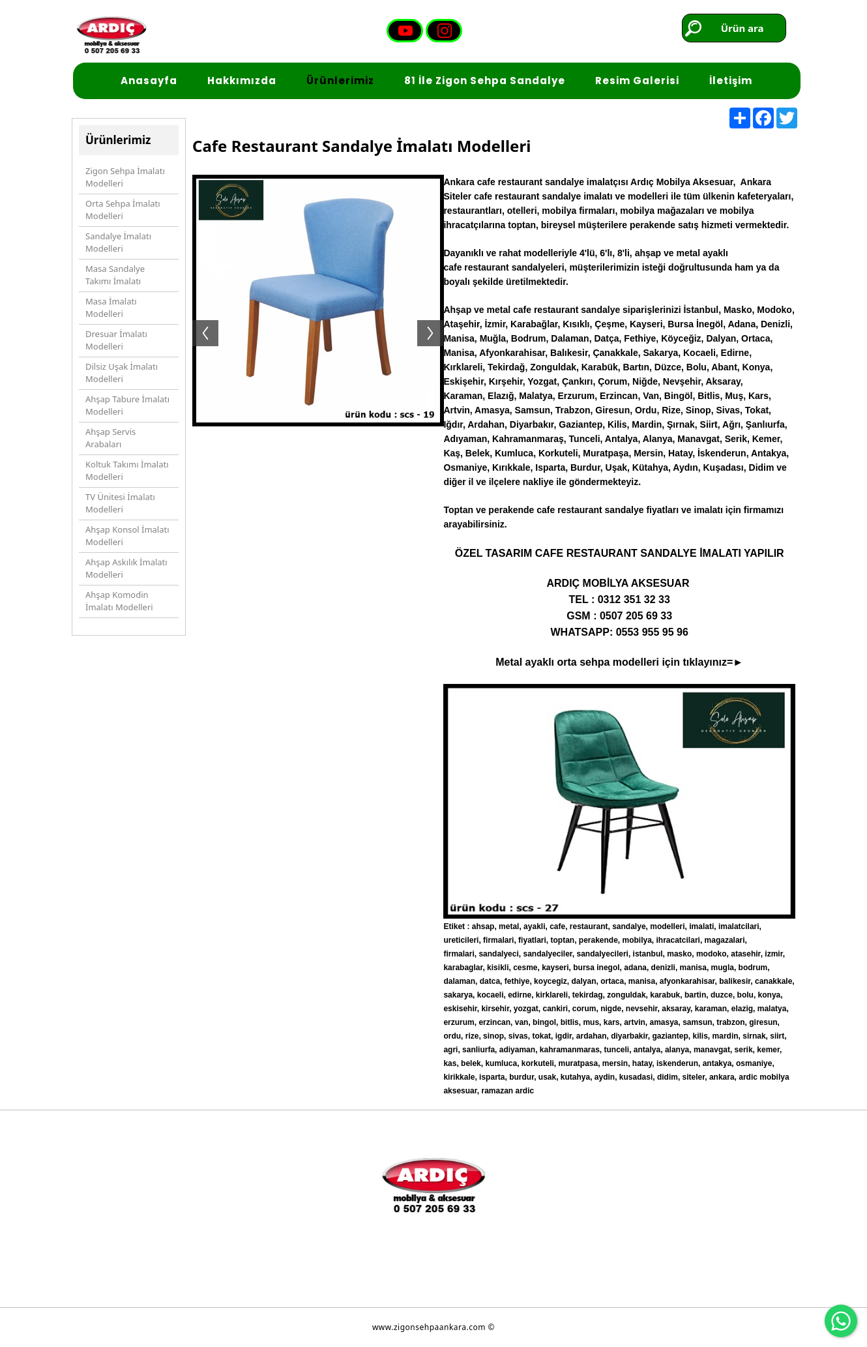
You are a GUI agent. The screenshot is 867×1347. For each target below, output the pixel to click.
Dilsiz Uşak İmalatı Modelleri (121, 373)
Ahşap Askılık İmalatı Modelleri (126, 568)
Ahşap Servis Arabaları (110, 438)
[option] (318, 320)
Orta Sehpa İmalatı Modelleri (122, 210)
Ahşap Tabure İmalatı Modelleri (127, 405)
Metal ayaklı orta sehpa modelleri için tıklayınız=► (619, 662)
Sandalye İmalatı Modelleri (118, 242)
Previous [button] (198, 320)
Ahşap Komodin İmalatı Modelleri (119, 601)
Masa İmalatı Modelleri (111, 307)
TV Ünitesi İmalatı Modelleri (120, 503)
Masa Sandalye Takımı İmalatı (115, 275)
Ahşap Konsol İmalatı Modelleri (127, 536)
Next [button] (436, 320)
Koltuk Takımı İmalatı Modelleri (127, 470)
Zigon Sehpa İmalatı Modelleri (125, 177)
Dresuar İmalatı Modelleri (116, 340)
